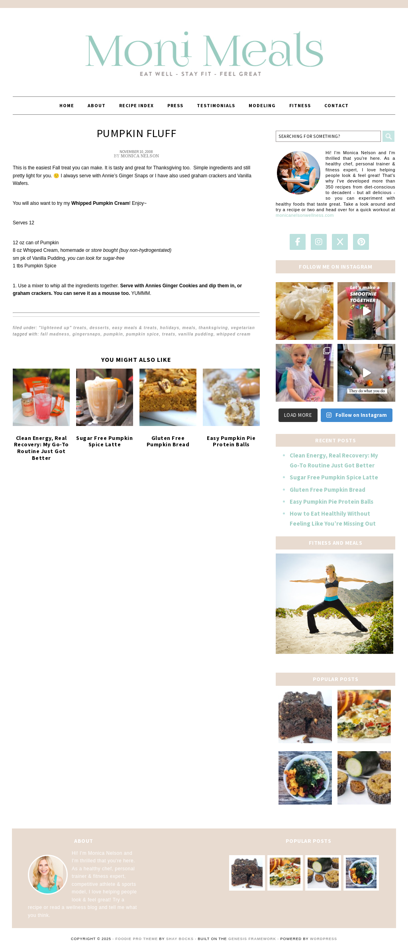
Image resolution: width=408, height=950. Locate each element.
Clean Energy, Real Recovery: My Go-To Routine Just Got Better (41, 447)
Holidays (169, 328)
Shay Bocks (180, 939)
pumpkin (113, 334)
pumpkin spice (142, 334)
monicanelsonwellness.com (305, 215)
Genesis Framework (252, 939)
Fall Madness (55, 334)
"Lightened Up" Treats (62, 328)
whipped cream (233, 334)
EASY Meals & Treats (134, 328)
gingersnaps (86, 334)
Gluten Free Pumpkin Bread (168, 441)
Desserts (99, 328)
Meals (189, 328)
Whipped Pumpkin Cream (100, 203)
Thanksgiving (213, 328)
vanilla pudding (196, 334)
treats (168, 334)
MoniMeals (204, 48)
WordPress (323, 939)
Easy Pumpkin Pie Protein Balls (231, 441)
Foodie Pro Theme (137, 939)
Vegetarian (243, 328)
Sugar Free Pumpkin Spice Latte (104, 441)
